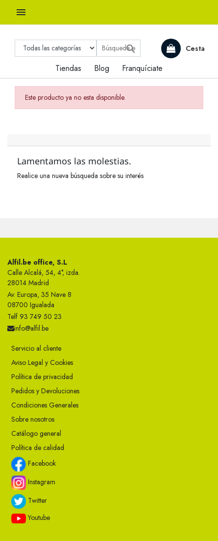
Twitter (29, 501)
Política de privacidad (42, 377)
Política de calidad (37, 447)
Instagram (33, 482)
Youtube (30, 518)
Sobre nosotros (32, 419)
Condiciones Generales (44, 405)
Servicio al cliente (36, 348)
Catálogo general (36, 433)
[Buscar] (119, 48)
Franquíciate (142, 68)
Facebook (33, 464)
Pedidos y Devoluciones (45, 391)
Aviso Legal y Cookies (42, 362)
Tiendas (68, 68)
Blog (101, 68)
